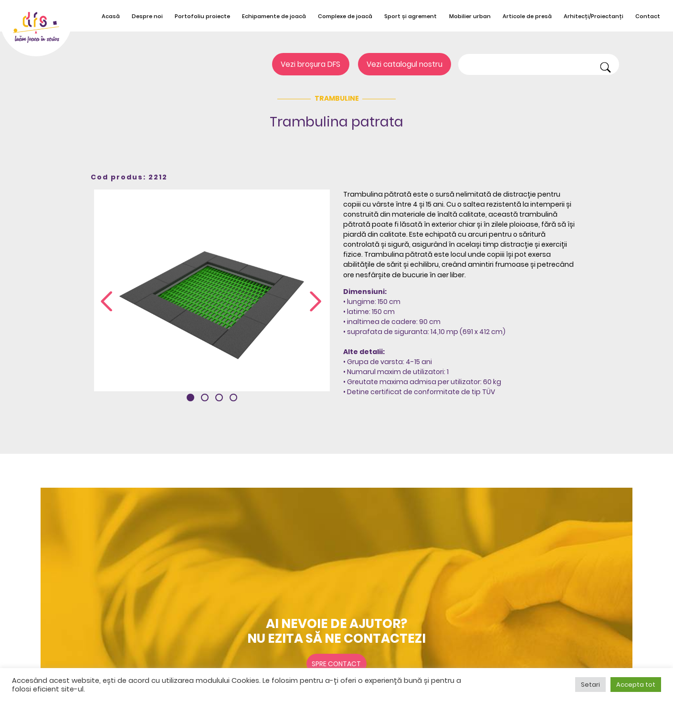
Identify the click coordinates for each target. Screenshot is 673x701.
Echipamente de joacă (274, 16)
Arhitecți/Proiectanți (593, 16)
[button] (190, 397)
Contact (647, 16)
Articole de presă (527, 16)
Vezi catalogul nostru (404, 64)
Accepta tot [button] (635, 684)
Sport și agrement (410, 16)
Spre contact (336, 664)
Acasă (111, 16)
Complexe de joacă (345, 16)
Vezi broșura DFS (310, 64)
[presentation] (106, 302)
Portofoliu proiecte (202, 16)
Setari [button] (590, 684)
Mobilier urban (470, 16)
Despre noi (147, 16)
